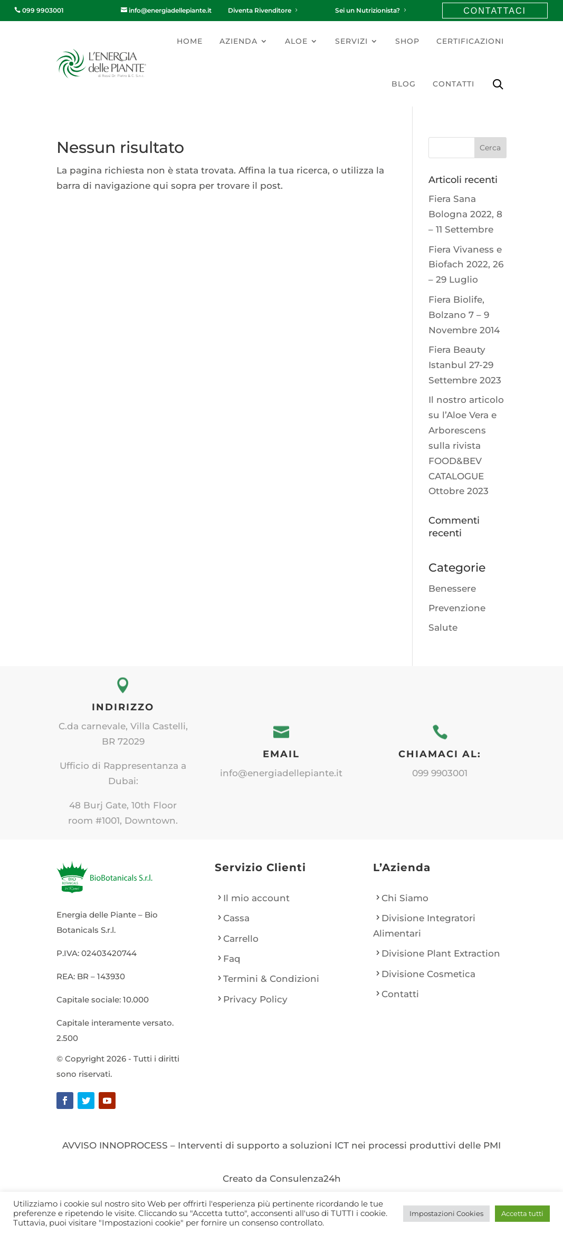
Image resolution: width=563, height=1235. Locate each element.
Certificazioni (470, 41)
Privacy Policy (255, 999)
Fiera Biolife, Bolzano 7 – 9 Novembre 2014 (464, 314)
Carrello (241, 938)
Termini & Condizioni (271, 978)
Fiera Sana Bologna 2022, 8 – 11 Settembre (465, 214)
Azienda (238, 41)
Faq (232, 958)
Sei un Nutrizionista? (371, 10)
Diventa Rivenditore (263, 10)
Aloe (296, 41)
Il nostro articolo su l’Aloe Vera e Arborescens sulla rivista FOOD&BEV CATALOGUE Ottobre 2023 (466, 445)
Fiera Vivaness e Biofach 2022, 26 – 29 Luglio (465, 264)
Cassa (236, 918)
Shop (407, 41)
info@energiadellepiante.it (166, 10)
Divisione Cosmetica (428, 974)
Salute (442, 627)
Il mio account (256, 898)
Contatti (453, 84)
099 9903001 (39, 10)
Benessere (452, 588)
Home (190, 41)
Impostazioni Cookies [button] (446, 1213)
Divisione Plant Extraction (440, 953)
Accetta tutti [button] (522, 1213)
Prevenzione (456, 608)
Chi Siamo (404, 898)
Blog (404, 84)
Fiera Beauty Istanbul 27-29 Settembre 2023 (464, 364)
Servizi (351, 41)
